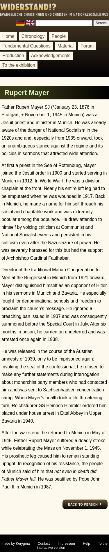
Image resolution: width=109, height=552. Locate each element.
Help (86, 544)
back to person (85, 504)
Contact (44, 544)
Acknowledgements (50, 55)
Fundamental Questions (26, 45)
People (58, 36)
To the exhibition (18, 65)
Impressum (66, 544)
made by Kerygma (15, 544)
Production (13, 55)
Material (66, 45)
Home (8, 36)
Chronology (33, 36)
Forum (87, 45)
